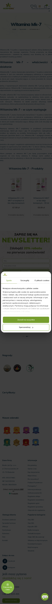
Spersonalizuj (26, 327)
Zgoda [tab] (9, 280)
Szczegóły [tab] (24, 280)
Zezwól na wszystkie (26, 320)
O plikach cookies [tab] (42, 280)
